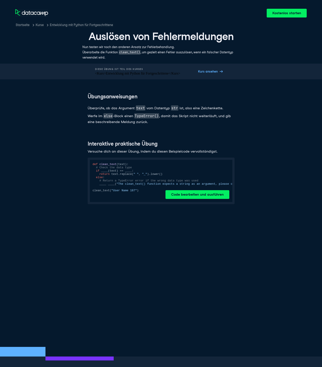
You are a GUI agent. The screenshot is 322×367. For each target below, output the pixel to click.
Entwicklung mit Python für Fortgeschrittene (81, 25)
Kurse (40, 25)
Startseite (23, 25)
